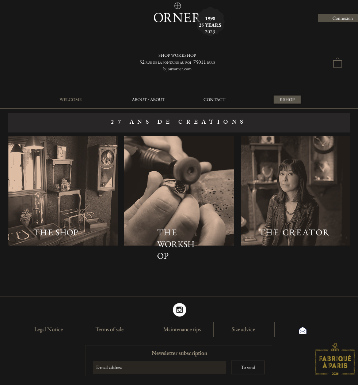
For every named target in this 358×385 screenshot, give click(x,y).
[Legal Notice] (48, 329)
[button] (337, 62)
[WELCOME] (70, 100)
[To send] (248, 367)
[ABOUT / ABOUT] (148, 100)
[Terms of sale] (109, 329)
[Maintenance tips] (182, 329)
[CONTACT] (214, 100)
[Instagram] (179, 310)
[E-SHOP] (287, 100)
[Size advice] (243, 329)
